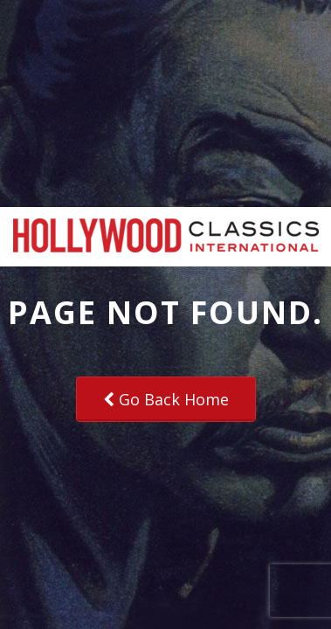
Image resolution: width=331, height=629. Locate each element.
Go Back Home (166, 399)
